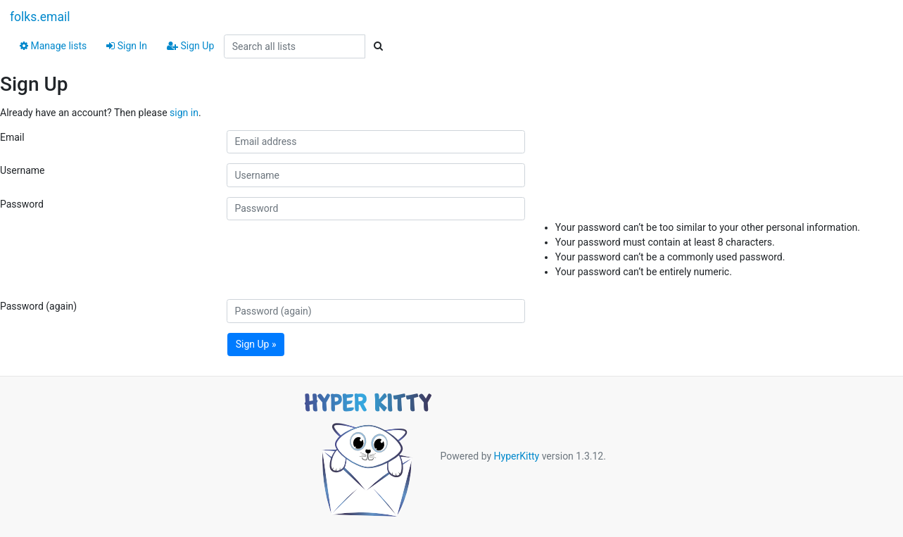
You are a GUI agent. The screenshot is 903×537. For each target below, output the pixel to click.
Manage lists (53, 45)
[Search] (378, 46)
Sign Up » (256, 344)
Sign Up (190, 45)
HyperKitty (517, 456)
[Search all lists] (294, 46)
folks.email (40, 17)
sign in (184, 112)
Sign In (126, 45)
